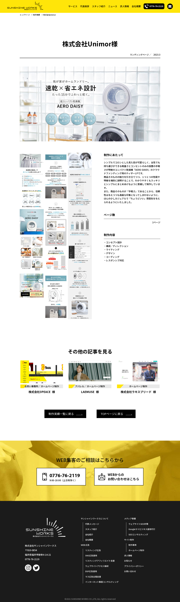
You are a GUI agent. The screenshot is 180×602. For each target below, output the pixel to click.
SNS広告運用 (91, 555)
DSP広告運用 (91, 571)
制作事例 (132, 545)
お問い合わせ (130, 571)
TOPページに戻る (112, 414)
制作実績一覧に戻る (61, 414)
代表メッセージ (92, 524)
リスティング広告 (93, 550)
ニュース (112, 6)
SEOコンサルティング (138, 534)
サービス (72, 6)
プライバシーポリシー (134, 566)
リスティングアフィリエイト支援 (100, 560)
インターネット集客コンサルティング (102, 581)
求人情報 (124, 6)
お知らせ (128, 560)
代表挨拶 (84, 6)
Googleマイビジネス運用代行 (142, 529)
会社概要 (136, 6)
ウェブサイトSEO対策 (138, 524)
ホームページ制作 (136, 550)
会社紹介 (89, 534)
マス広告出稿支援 (93, 576)
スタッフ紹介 (98, 6)
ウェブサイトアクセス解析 (97, 566)
